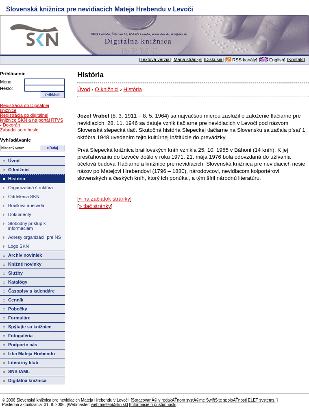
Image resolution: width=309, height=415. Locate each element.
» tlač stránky (95, 206)
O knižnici (106, 89)
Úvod (83, 89)
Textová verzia (155, 59)
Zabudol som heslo (19, 129)
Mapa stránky (187, 59)
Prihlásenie (13, 73)
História (133, 89)
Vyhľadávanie (15, 139)
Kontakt (296, 59)
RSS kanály (241, 59)
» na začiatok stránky (104, 199)
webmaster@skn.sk (109, 404)
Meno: (6, 81)
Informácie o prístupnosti (152, 404)
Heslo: (6, 88)
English (272, 59)
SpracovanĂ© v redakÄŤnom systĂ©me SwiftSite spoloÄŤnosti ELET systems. (203, 400)
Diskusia (213, 59)
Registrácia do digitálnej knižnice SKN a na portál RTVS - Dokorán (31, 120)
